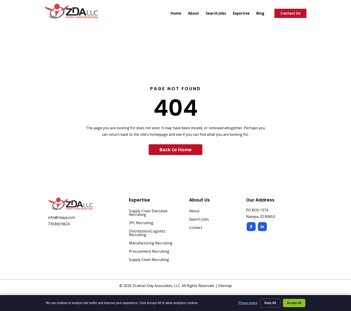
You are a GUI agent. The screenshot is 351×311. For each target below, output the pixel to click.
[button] (175, 149)
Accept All (294, 303)
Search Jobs (199, 219)
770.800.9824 (58, 223)
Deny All (270, 303)
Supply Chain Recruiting (149, 260)
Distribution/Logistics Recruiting (147, 233)
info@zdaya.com (61, 217)
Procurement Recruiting (149, 252)
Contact (195, 228)
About (194, 211)
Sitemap (225, 285)
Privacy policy (247, 303)
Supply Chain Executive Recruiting (148, 213)
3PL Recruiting (141, 223)
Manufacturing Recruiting (150, 243)
